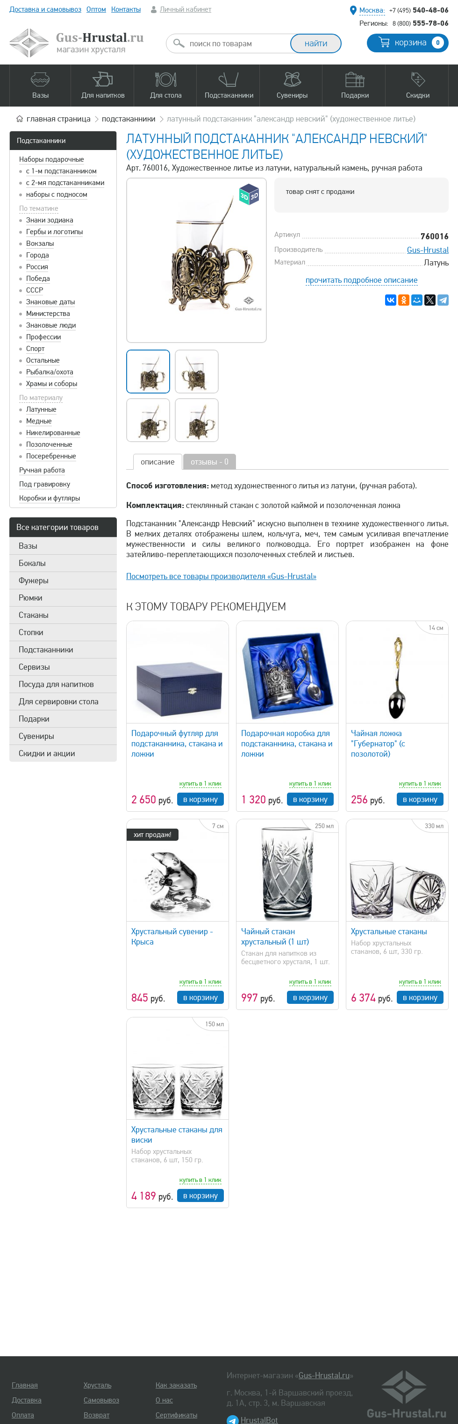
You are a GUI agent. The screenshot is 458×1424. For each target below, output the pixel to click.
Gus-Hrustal (428, 250)
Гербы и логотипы (54, 231)
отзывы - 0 (210, 462)
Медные (39, 421)
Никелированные (53, 432)
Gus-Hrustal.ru (324, 1375)
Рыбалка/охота (49, 372)
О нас (164, 1400)
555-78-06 (421, 23)
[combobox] (236, 43)
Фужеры (34, 580)
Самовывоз (101, 1400)
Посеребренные (51, 456)
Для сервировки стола (59, 701)
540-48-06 (419, 9)
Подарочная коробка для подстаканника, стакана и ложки (287, 743)
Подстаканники (41, 140)
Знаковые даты (50, 302)
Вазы (28, 546)
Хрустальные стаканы (389, 931)
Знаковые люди (51, 325)
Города (37, 255)
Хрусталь (97, 1385)
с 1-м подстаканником (61, 171)
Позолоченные (49, 444)
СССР (34, 290)
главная (59, 119)
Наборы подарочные (51, 159)
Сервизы (34, 667)
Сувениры (36, 736)
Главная (25, 1385)
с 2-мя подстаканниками (65, 182)
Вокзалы (40, 243)
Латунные (41, 409)
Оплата (23, 1415)
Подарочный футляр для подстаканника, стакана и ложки (177, 743)
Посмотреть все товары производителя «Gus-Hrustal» (221, 576)
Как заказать (176, 1385)
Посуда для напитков (56, 684)
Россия (37, 267)
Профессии (43, 337)
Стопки (31, 632)
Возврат (96, 1415)
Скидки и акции (47, 753)
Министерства (48, 313)
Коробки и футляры (49, 498)
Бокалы (32, 563)
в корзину (200, 799)
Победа (38, 278)
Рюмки (31, 598)
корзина (419, 42)
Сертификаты (176, 1415)
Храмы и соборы (51, 383)
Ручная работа (42, 470)
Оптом (96, 9)
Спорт (35, 348)
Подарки (34, 719)
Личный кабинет (185, 9)
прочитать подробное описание (362, 280)
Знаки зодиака (49, 220)
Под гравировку (44, 484)
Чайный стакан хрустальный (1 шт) (275, 936)
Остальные (43, 360)
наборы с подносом (56, 194)
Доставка (27, 1400)
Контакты (126, 9)
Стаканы (34, 615)
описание (158, 462)
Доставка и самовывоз (45, 9)
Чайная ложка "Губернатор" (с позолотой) (378, 743)
